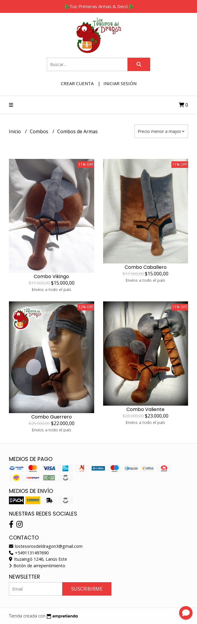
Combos (39, 131)
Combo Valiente (145, 409)
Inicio (15, 131)
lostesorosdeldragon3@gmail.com (46, 546)
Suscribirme (87, 588)
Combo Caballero (146, 267)
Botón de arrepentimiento (37, 565)
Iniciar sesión (119, 83)
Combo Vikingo (51, 276)
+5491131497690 (29, 553)
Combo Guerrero (51, 416)
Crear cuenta (77, 83)
